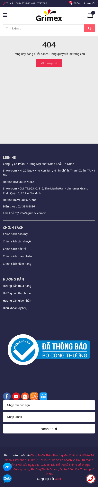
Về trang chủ (49, 63)
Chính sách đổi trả (14, 249)
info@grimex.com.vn (33, 213)
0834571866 (23, 3)
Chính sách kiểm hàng (17, 263)
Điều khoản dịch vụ (15, 308)
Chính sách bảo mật (15, 234)
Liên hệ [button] (9, 157)
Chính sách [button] (13, 227)
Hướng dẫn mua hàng (17, 286)
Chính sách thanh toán (17, 256)
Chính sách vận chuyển (17, 241)
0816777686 (39, 3)
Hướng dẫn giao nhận (17, 300)
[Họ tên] (49, 405)
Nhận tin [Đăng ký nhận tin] (49, 429)
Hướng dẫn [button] (13, 279)
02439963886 (26, 206)
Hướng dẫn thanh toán (17, 293)
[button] (49, 318)
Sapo (58, 479)
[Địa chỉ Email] (49, 417)
